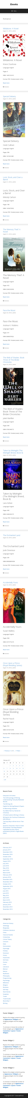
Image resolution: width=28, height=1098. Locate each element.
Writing (5, 1003)
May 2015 (6, 895)
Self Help (5, 989)
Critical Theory (7, 939)
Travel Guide (7, 999)
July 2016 (6, 863)
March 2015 (6, 900)
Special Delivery (9, 96)
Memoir (5, 969)
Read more (6, 83)
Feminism (6, 953)
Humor (5, 962)
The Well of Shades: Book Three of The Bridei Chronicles (13, 359)
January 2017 (7, 850)
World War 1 (6, 1001)
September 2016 (8, 859)
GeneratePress (19, 1095)
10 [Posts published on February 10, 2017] (16, 768)
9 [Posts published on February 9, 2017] (13, 768)
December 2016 (7, 852)
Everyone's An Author (9, 795)
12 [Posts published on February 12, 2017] (23, 768)
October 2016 (7, 856)
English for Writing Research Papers (13, 806)
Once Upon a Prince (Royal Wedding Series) (12, 664)
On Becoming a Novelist (10, 808)
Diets (4, 944)
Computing (6, 937)
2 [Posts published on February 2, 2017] (13, 765)
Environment (7, 946)
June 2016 (6, 866)
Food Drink (6, 957)
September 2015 (8, 886)
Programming (7, 978)
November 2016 (7, 854)
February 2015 (7, 902)
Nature (5, 971)
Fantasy (5, 951)
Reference (6, 983)
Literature (6, 967)
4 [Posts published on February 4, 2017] (19, 765)
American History (8, 923)
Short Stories (6, 992)
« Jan (5, 779)
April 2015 (6, 898)
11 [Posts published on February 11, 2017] (20, 768)
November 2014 (7, 909)
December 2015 (7, 879)
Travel (5, 996)
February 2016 (7, 875)
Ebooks (14, 4)
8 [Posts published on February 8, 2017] (10, 768)
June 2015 (6, 893)
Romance (6, 87)
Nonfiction (6, 973)
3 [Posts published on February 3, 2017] (16, 765)
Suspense (6, 994)
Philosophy (6, 976)
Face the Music (9, 310)
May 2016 (6, 868)
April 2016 (6, 870)
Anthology (6, 926)
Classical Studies (8, 935)
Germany (5, 960)
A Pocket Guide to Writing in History (13, 815)
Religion (5, 985)
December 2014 (7, 907)
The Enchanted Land (11, 535)
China (4, 932)
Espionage (6, 948)
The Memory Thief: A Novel (11, 230)
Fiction (5, 955)
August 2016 (7, 861)
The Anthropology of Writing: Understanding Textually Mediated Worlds (13, 799)
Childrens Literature (9, 930)
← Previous (6, 751)
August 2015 (7, 888)
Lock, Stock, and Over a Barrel (12, 178)
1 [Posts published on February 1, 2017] (10, 765)
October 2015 (7, 884)
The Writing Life (7, 804)
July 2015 (6, 891)
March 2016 (6, 872)
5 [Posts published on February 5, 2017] (22, 765)
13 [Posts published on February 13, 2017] (4, 771)
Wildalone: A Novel (10, 28)
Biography (6, 928)
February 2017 (7, 847)
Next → (19, 751)
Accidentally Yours (10, 582)
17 (16, 751)
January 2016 (7, 877)
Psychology (6, 980)
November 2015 (7, 882)
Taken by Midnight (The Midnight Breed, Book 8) (13, 451)
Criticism (5, 941)
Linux (4, 964)
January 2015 (7, 904)
